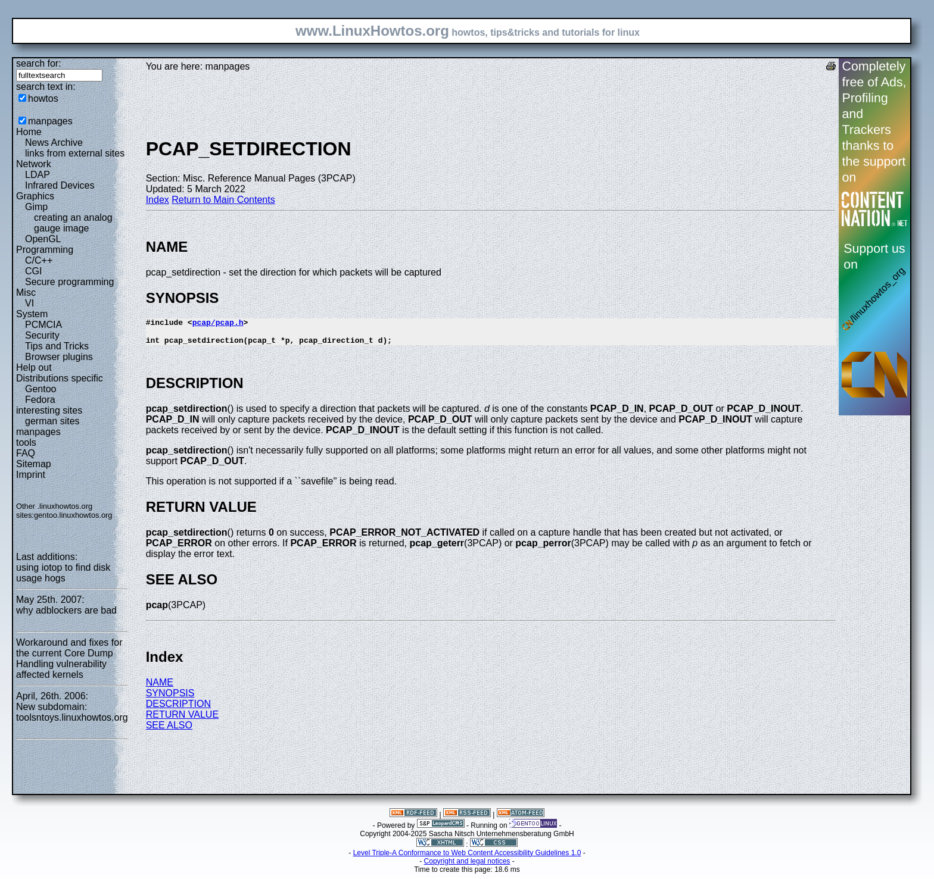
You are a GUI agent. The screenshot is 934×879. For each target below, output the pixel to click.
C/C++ (38, 260)
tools (26, 442)
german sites (52, 421)
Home (29, 132)
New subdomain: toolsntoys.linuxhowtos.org (72, 712)
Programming (44, 250)
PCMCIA (43, 325)
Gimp (36, 207)
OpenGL (43, 239)
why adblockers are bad (66, 610)
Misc (26, 292)
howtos (43, 98)
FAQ (25, 453)
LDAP (37, 175)
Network (33, 164)
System (32, 314)
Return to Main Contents (223, 200)
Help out (34, 367)
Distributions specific (59, 378)
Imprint (30, 475)
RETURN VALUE (182, 720)
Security (42, 335)
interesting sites (49, 410)
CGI (33, 271)
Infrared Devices (60, 185)
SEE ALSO (169, 730)
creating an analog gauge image (73, 222)
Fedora (40, 400)
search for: (38, 63)
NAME (159, 688)
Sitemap (33, 464)
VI (29, 303)
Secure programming (69, 282)
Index (157, 200)
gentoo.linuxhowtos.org (73, 515)
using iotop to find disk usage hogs (63, 572)
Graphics (35, 196)
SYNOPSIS (170, 698)
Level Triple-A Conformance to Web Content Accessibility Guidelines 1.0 (467, 858)
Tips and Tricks (57, 346)
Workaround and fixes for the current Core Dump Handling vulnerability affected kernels (69, 658)
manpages (50, 121)
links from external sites (74, 153)
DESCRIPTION (178, 709)
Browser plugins (59, 357)
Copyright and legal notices (467, 866)
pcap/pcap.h (218, 323)
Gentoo (40, 389)
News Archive (54, 142)
